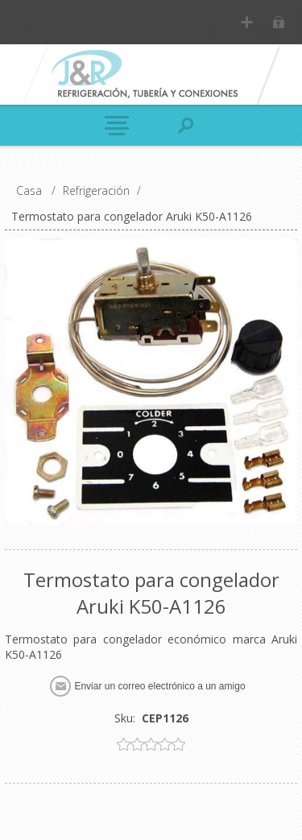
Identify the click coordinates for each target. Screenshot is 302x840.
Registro (247, 22)
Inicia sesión (278, 22)
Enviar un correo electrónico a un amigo (159, 686)
